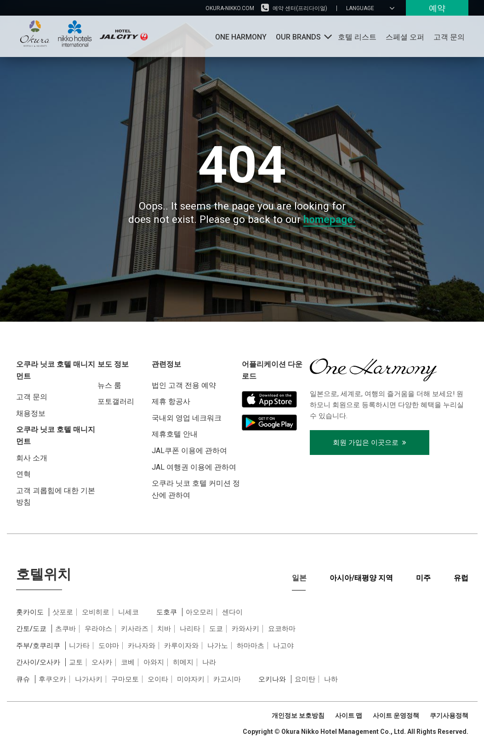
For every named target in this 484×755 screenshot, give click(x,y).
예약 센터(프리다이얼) (300, 8)
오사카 (101, 662)
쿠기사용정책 (449, 715)
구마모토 (125, 679)
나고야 (283, 645)
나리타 (190, 628)
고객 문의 (449, 37)
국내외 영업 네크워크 (187, 418)
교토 (76, 662)
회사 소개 (31, 458)
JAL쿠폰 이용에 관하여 (189, 450)
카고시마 (227, 679)
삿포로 (62, 612)
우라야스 (98, 628)
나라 (209, 662)
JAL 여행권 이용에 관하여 (194, 467)
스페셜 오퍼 (405, 37)
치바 (164, 628)
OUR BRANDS (298, 37)
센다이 (232, 612)
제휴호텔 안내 (175, 434)
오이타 (158, 679)
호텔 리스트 (357, 37)
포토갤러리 (115, 401)
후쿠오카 (52, 679)
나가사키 (88, 679)
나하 (331, 679)
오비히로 (95, 612)
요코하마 (282, 628)
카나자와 (141, 645)
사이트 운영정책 (396, 715)
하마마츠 (250, 645)
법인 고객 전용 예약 (184, 385)
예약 (437, 8)
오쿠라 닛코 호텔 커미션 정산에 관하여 (196, 489)
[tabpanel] (242, 646)
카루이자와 (181, 645)
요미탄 (305, 679)
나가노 (217, 645)
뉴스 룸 (109, 385)
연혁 (23, 474)
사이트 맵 (348, 715)
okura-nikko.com (229, 8)
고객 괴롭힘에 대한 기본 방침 (55, 496)
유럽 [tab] (461, 577)
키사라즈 (134, 628)
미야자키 (191, 679)
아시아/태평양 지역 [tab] (361, 577)
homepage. (329, 219)
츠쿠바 (65, 628)
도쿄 (216, 628)
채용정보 (31, 413)
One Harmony (241, 37)
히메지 (183, 662)
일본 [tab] (299, 577)
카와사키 (245, 628)
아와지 (153, 662)
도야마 (108, 645)
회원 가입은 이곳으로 (369, 442)
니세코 (128, 612)
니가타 (79, 645)
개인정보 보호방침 (298, 715)
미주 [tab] (423, 577)
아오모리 (199, 612)
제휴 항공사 (171, 401)
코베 (128, 662)
